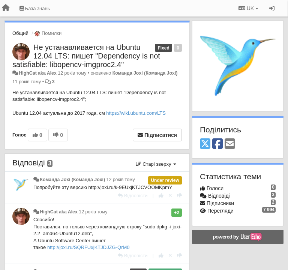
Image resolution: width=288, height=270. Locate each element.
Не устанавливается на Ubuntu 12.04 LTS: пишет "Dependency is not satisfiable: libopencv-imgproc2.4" (86, 56)
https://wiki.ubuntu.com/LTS (136, 113)
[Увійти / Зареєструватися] (272, 8)
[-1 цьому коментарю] (179, 195)
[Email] (230, 144)
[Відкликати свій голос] (170, 195)
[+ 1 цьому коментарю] (161, 195)
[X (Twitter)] (205, 144)
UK (248, 8)
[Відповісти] (133, 195)
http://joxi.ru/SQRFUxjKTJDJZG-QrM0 (88, 247)
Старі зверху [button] (156, 164)
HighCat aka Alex (37, 73)
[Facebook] (217, 144)
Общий (20, 33)
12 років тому (120, 179)
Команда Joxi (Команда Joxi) (145, 73)
